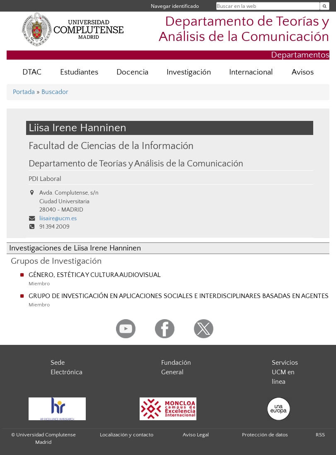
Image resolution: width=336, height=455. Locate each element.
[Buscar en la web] (324, 6)
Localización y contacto (126, 435)
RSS (320, 435)
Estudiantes (79, 72)
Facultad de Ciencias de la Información (111, 146)
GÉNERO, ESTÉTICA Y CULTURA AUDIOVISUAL (95, 275)
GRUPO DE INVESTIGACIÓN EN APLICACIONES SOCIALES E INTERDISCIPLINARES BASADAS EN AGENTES (179, 296)
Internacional (251, 72)
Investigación (189, 72)
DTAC (31, 72)
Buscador (54, 92)
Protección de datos (265, 435)
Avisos (303, 72)
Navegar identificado (175, 6)
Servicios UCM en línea (285, 372)
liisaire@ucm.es (58, 218)
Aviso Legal (196, 435)
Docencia (132, 72)
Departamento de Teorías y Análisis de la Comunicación (244, 29)
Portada (24, 92)
